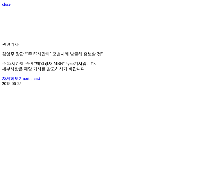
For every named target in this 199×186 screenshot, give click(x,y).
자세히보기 (21, 78)
